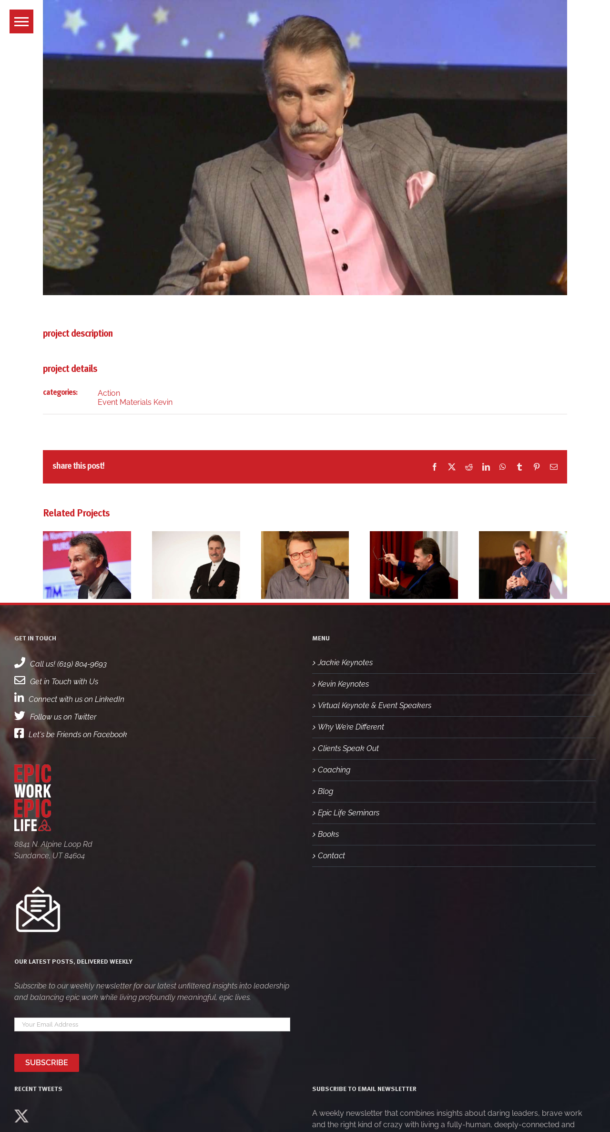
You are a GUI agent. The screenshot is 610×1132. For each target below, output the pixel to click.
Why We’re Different (351, 726)
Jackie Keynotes (345, 662)
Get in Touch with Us (56, 681)
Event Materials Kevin (135, 402)
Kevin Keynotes (343, 684)
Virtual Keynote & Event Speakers (374, 705)
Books (328, 834)
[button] (21, 21)
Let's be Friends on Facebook (70, 734)
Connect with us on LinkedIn (69, 699)
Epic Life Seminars (348, 812)
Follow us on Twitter (55, 716)
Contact (331, 855)
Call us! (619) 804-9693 (60, 664)
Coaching (334, 769)
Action (109, 393)
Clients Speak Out (348, 748)
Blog (325, 791)
